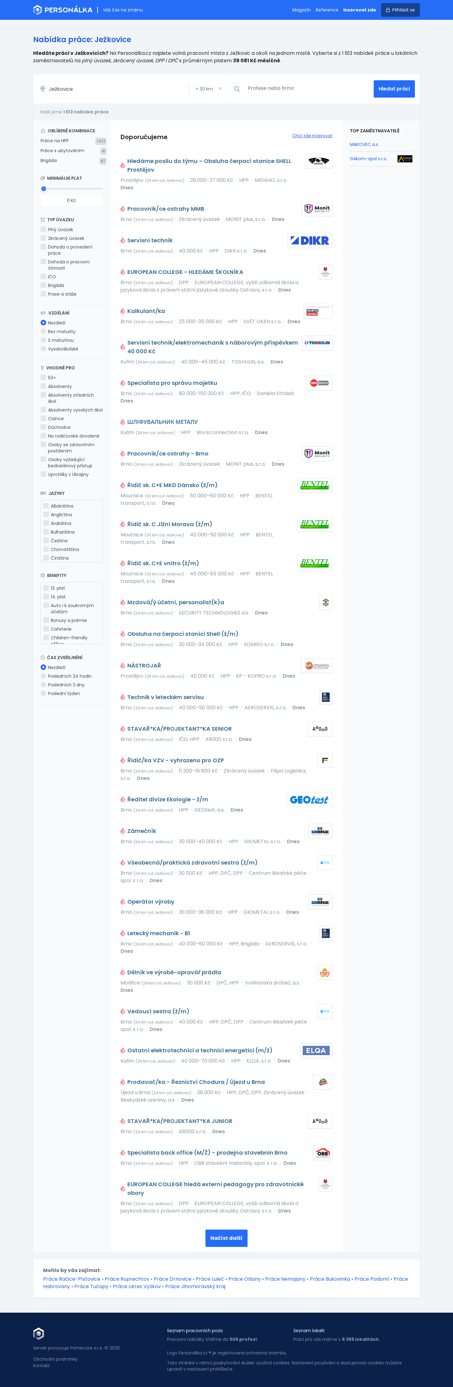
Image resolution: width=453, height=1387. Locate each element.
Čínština (56, 558)
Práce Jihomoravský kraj (195, 1286)
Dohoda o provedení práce (66, 250)
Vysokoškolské (59, 349)
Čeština (55, 541)
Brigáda (49, 160)
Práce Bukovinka (330, 1279)
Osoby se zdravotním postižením (68, 448)
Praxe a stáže (59, 294)
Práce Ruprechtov (127, 1279)
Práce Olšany (244, 1279)
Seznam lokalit (309, 1331)
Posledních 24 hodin (66, 676)
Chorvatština (61, 549)
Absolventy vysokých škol (72, 410)
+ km (204, 89)
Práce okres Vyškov (137, 1286)
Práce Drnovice (172, 1279)
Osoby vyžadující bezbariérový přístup (66, 462)
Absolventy (56, 386)
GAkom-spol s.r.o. (368, 159)
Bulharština (59, 532)
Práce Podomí (371, 1279)
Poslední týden (60, 693)
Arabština (57, 523)
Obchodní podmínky (55, 1359)
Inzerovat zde (359, 10)
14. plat (54, 597)
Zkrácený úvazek (62, 238)
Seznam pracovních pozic (195, 1331)
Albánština (58, 506)
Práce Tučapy (91, 1286)
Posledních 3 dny (63, 685)
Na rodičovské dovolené (70, 436)
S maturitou (57, 340)
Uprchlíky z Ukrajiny (65, 474)
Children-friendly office (65, 641)
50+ (48, 378)
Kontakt (41, 1366)
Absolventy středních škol (67, 398)
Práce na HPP (55, 141)
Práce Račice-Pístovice (71, 1279)
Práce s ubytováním (62, 151)
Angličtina (57, 515)
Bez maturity (58, 331)
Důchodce (56, 427)
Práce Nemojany (285, 1279)
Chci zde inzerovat (312, 136)
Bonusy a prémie (65, 620)
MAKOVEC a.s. (364, 144)
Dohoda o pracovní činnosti (65, 265)
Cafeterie (57, 629)
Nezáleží (53, 323)
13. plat (54, 588)
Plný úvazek (57, 230)
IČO (48, 277)
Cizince (52, 419)
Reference (327, 10)
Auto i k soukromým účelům (68, 608)
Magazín (301, 10)
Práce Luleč (210, 1279)
